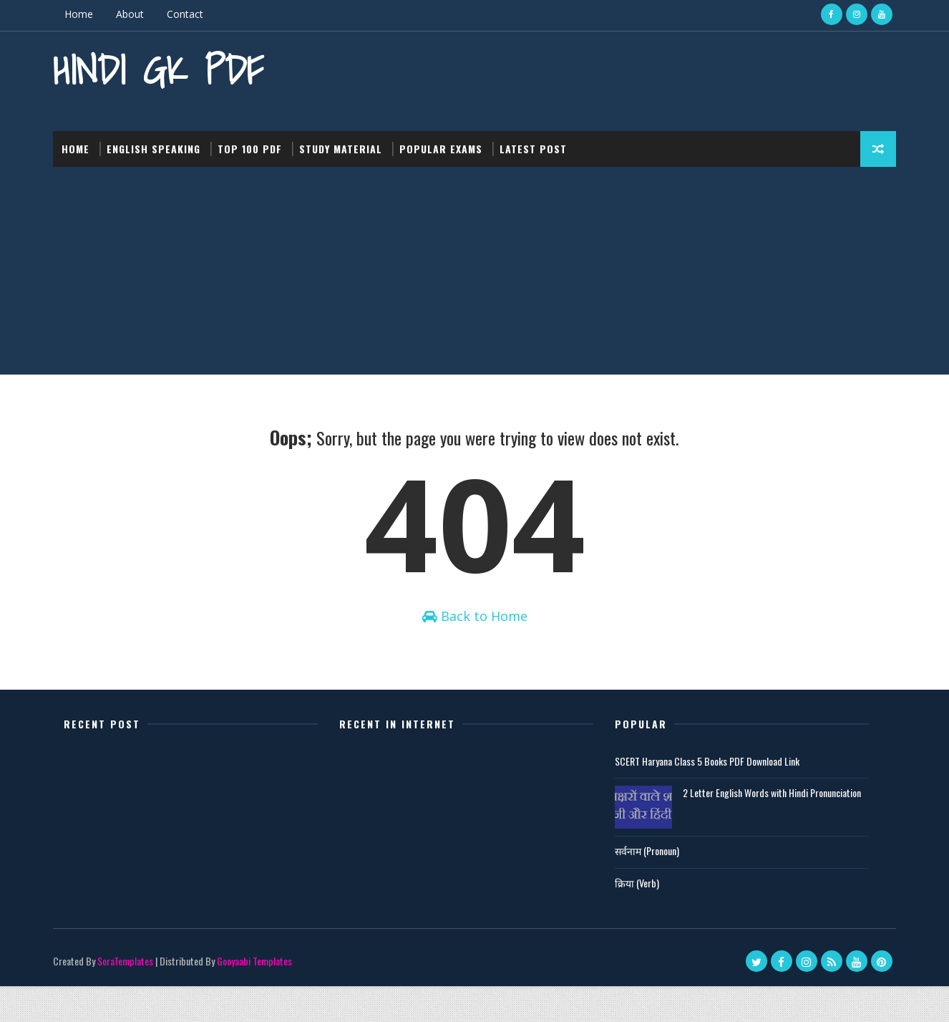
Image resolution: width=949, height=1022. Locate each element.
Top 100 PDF (260, 142)
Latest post (543, 142)
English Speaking (163, 142)
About (140, 14)
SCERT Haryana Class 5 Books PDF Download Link (707, 796)
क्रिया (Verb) (637, 917)
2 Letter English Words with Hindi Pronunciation (772, 828)
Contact (195, 14)
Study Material (350, 142)
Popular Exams (450, 142)
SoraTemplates (135, 996)
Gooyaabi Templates (264, 996)
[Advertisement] (474, 268)
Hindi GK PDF (168, 68)
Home (88, 14)
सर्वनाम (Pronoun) (647, 886)
